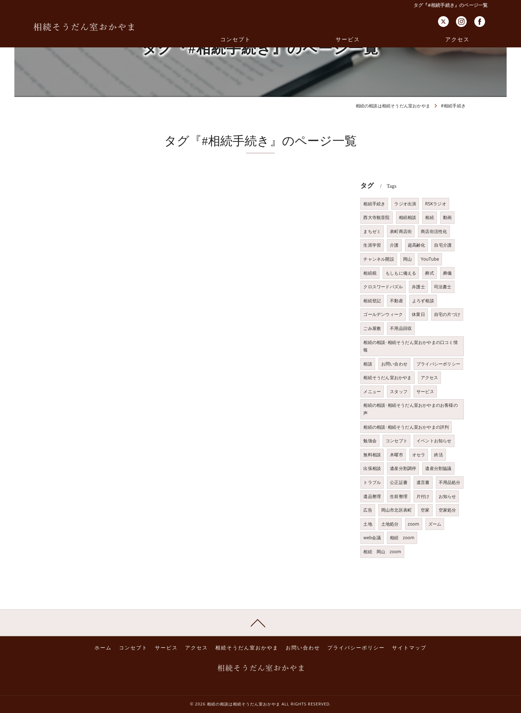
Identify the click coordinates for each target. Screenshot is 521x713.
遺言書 (423, 482)
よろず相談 (423, 301)
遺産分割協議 (438, 468)
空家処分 (447, 510)
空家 (425, 510)
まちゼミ (372, 231)
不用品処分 (450, 482)
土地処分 (390, 524)
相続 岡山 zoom (382, 552)
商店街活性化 (434, 231)
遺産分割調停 (403, 468)
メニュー (372, 391)
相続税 (370, 273)
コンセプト (396, 441)
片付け (423, 496)
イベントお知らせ (434, 441)
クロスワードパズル (383, 287)
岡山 (407, 259)
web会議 (372, 538)
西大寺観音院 (376, 217)
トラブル (372, 482)
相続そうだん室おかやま (387, 377)
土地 (367, 524)
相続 (429, 217)
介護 (394, 245)
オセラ (418, 455)
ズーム (435, 524)
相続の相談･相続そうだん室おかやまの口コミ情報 (410, 346)
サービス (425, 391)
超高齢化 (416, 245)
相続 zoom (402, 538)
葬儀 (447, 273)
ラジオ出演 (405, 204)
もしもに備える (401, 273)
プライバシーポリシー (438, 364)
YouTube (430, 259)
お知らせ (447, 496)
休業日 (418, 314)
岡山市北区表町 (396, 510)
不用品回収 (401, 328)
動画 (447, 217)
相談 (367, 364)
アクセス (429, 377)
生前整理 (398, 496)
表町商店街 (401, 231)
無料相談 (372, 455)
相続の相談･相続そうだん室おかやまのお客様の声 (410, 409)
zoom (413, 524)
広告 (367, 510)
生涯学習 (372, 245)
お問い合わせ (394, 364)
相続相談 (407, 217)
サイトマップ (409, 647)
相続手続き (374, 204)
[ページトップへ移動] (258, 622)
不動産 (396, 301)
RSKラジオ (435, 204)
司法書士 (443, 287)
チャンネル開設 (378, 259)
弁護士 (418, 287)
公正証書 (398, 482)
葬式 (429, 273)
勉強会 (370, 441)
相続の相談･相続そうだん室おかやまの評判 (406, 427)
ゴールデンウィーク (383, 314)
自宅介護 (443, 245)
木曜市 (396, 455)
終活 (438, 455)
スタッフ (398, 391)
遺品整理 (372, 496)
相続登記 (372, 301)
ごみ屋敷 (372, 328)
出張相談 (372, 468)
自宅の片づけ (447, 314)
